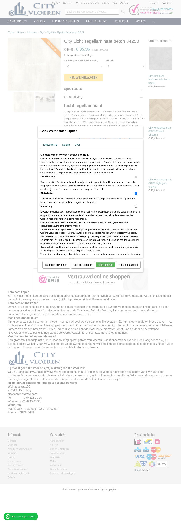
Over (77, 144)
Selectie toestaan (82, 264)
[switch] (136, 177)
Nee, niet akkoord (128, 264)
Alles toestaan (105, 264)
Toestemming (50, 144)
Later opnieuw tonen (56, 264)
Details (66, 144)
